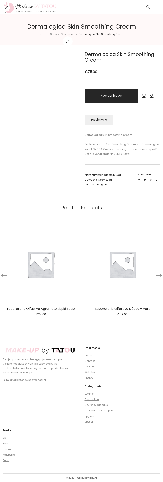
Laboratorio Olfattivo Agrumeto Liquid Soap (41, 308)
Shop (53, 34)
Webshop (90, 372)
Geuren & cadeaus (96, 405)
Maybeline (9, 454)
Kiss (5, 443)
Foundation (92, 399)
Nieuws (89, 377)
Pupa (6, 460)
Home (42, 34)
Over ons (90, 366)
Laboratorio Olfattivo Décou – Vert (122, 308)
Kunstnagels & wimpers (99, 410)
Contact (90, 361)
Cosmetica (68, 34)
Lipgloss (90, 416)
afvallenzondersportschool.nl (28, 380)
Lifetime (7, 449)
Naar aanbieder (111, 96)
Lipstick (89, 421)
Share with (144, 174)
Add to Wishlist (144, 96)
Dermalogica (99, 184)
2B (4, 438)
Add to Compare (152, 96)
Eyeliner (89, 393)
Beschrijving (99, 120)
